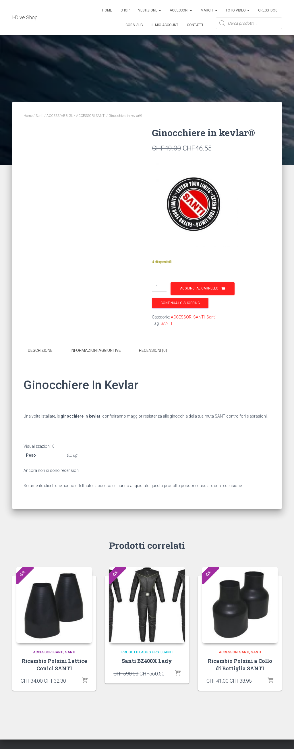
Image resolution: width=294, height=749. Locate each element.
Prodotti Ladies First (141, 651)
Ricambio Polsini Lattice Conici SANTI (54, 664)
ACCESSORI (181, 10)
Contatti (195, 25)
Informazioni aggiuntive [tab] (96, 350)
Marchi (209, 10)
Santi (39, 116)
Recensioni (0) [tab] (153, 350)
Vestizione (149, 10)
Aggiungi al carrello (199, 288)
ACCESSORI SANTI (90, 116)
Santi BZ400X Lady (147, 660)
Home (107, 10)
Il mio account (165, 25)
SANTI (166, 323)
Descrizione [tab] (40, 350)
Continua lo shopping (180, 303)
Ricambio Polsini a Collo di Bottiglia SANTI (240, 664)
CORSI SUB (134, 25)
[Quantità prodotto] (159, 287)
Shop (125, 10)
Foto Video (237, 10)
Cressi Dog (268, 10)
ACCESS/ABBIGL (60, 116)
